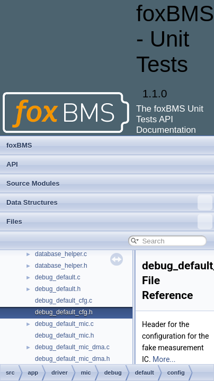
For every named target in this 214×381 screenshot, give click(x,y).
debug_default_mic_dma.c (72, 347)
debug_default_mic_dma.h (72, 358)
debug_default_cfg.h (64, 312)
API (12, 164)
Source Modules (32, 183)
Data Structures (109, 202)
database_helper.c (61, 254)
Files (109, 221)
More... (164, 359)
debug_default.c (57, 277)
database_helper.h (61, 265)
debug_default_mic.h (64, 335)
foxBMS (19, 145)
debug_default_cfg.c (63, 300)
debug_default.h (58, 289)
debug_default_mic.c (64, 324)
